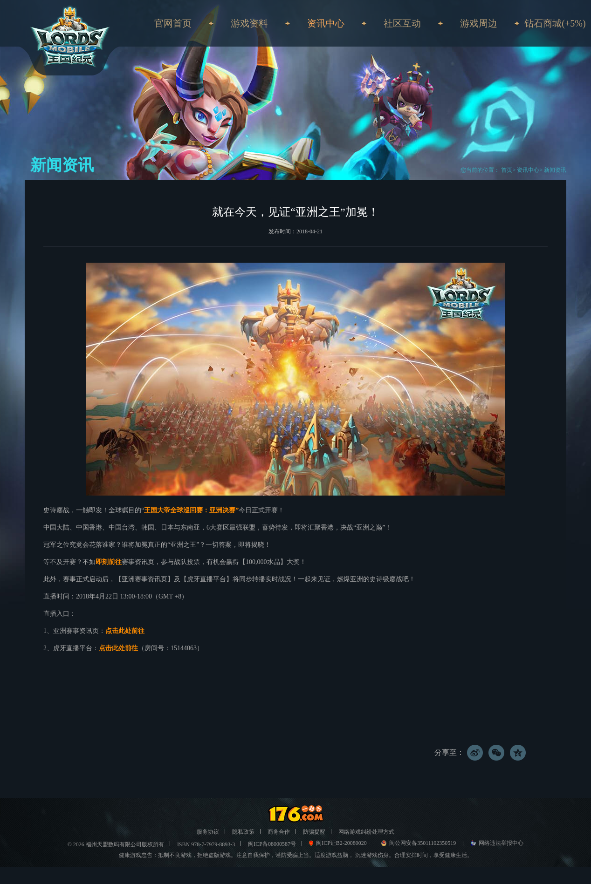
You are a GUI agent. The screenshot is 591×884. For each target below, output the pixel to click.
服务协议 (208, 832)
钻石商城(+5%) (554, 23)
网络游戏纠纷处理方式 (366, 832)
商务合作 (279, 832)
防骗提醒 (314, 832)
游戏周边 (478, 23)
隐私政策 (243, 832)
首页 (506, 170)
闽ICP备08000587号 (272, 844)
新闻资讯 (555, 170)
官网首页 (173, 23)
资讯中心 (528, 170)
